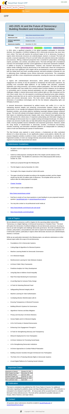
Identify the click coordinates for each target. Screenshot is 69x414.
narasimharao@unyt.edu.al (37, 199)
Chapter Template (15, 183)
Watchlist (21, 7)
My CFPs (15, 7)
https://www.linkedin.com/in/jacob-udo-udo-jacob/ (25, 207)
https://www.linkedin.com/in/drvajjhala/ (22, 212)
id (29, 193)
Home (3, 7)
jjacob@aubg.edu (21, 199)
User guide (64, 2)
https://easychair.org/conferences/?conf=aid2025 (39, 37)
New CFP (8, 7)
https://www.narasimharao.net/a (19, 193)
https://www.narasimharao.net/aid (35, 35)
